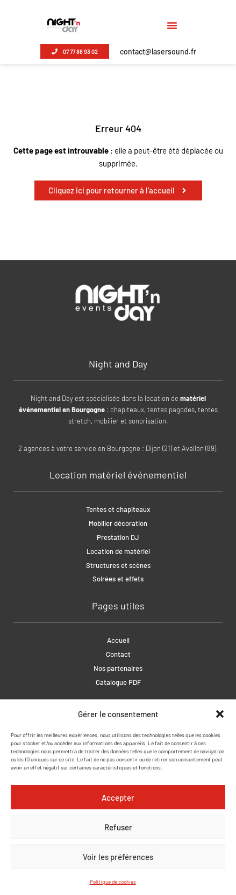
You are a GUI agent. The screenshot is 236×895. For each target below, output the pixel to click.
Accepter (118, 797)
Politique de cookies (113, 881)
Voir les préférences (118, 857)
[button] (219, 714)
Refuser (118, 827)
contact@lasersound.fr (158, 51)
